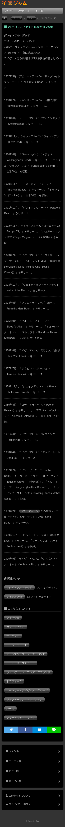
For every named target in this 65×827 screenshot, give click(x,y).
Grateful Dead (14, 596)
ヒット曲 (39, 11)
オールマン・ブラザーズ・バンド (25, 654)
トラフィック (14, 681)
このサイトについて (18, 795)
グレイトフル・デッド (19, 587)
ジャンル (9, 11)
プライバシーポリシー (19, 804)
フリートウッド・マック (20, 717)
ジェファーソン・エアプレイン (24, 699)
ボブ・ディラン (30, 511)
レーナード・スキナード (20, 663)
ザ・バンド (12, 636)
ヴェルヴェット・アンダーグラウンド (28, 672)
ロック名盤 (13, 781)
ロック (31, 18)
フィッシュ (12, 617)
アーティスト (24, 11)
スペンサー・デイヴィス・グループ (27, 690)
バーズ (10, 708)
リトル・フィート (16, 645)
